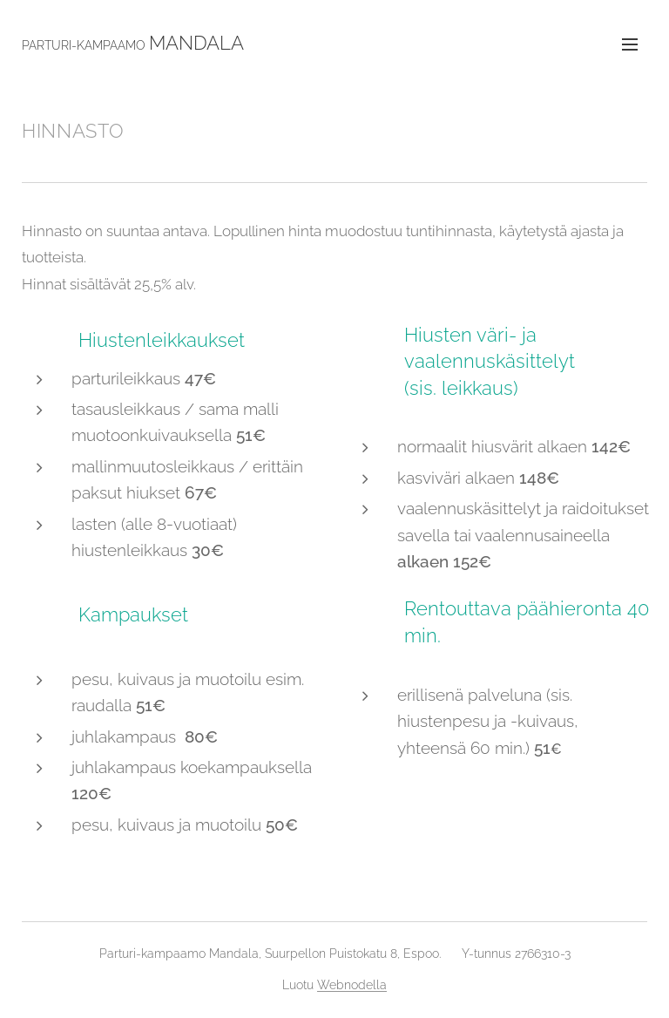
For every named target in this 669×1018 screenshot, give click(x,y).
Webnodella (352, 985)
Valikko (630, 44)
